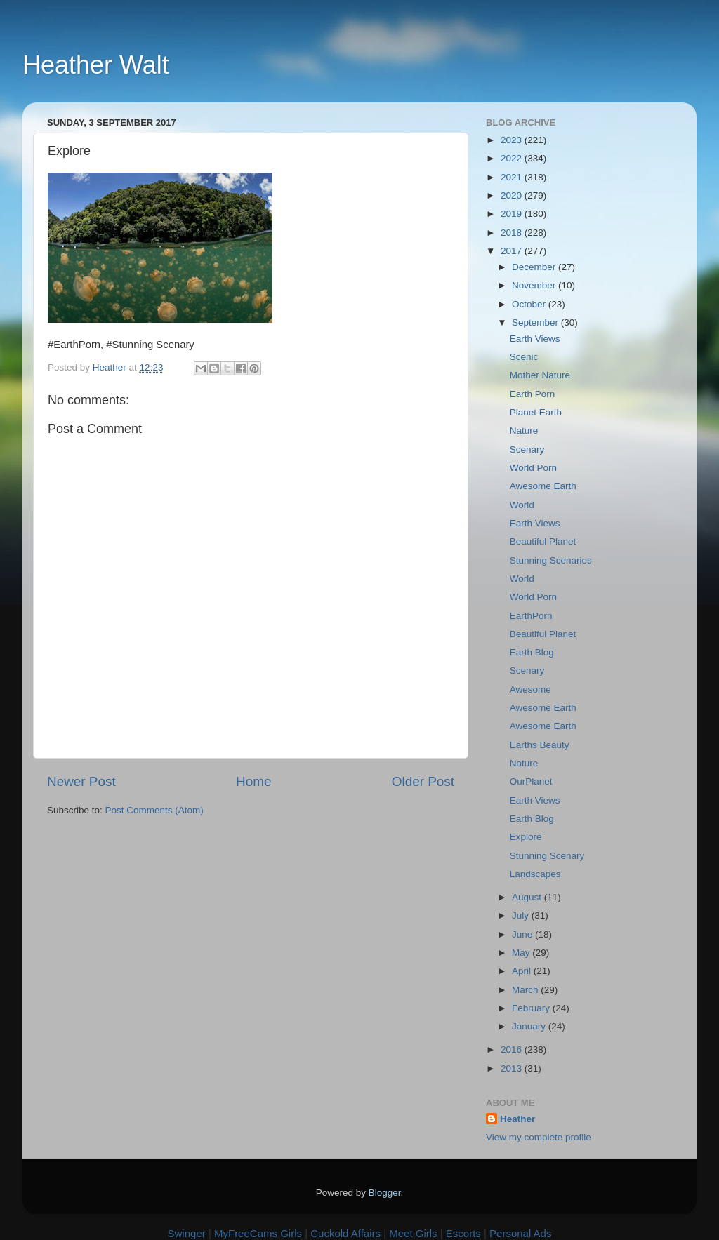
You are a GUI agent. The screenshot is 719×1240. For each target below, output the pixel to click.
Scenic (524, 357)
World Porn (533, 467)
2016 (513, 1049)
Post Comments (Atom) (154, 810)
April (523, 971)
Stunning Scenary (547, 856)
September (536, 322)
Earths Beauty (539, 745)
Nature (524, 430)
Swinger (187, 1233)
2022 (513, 158)
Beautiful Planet (543, 541)
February (532, 1008)
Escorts (463, 1233)
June (523, 934)
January (530, 1026)
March (526, 990)
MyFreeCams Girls (258, 1233)
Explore (526, 837)
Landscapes (535, 874)
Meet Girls (413, 1233)
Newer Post (81, 781)
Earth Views (535, 338)
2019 (513, 213)
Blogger (385, 1192)
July (522, 915)
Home (253, 781)
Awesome (530, 689)
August (528, 897)
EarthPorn (531, 616)
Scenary (527, 449)
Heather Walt (95, 65)
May (522, 952)
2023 (513, 140)
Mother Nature (540, 375)
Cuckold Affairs (345, 1233)
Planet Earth (536, 412)
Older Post (423, 781)
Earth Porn (532, 394)
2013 (513, 1068)
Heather (517, 1119)
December (535, 267)
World (522, 505)
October (530, 304)
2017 (513, 251)
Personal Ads (520, 1233)
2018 (513, 232)
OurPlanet (531, 781)
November (535, 285)
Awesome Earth (543, 486)
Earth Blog (532, 652)
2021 (513, 177)
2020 (513, 195)
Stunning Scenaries (551, 560)
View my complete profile (538, 1137)
